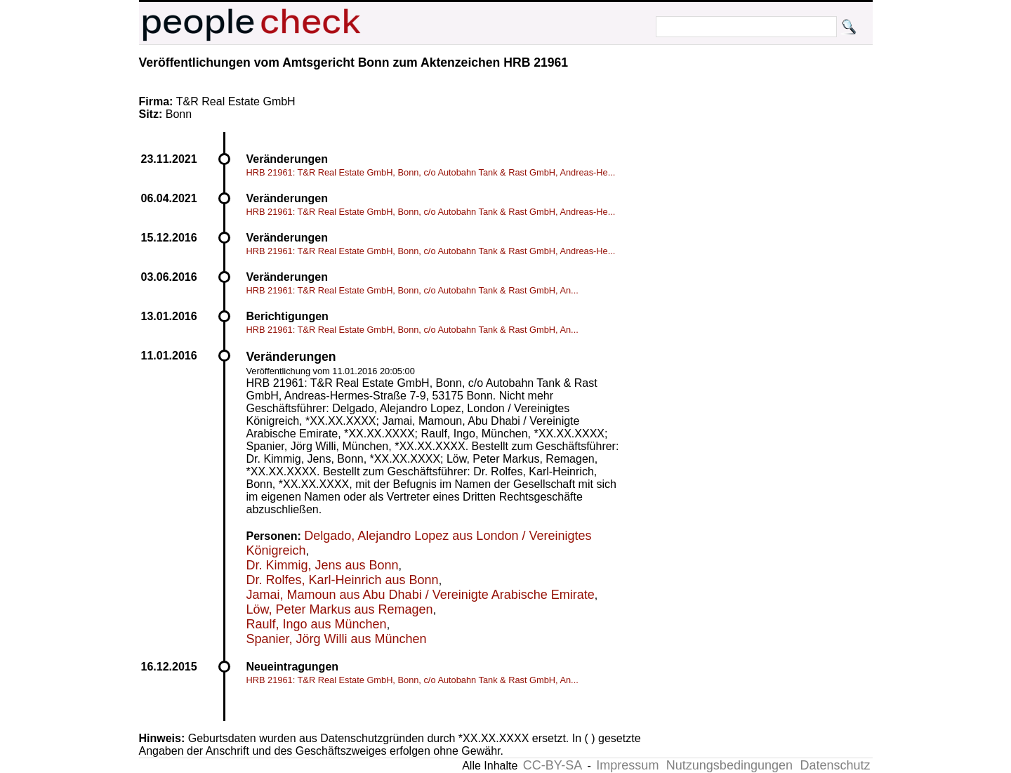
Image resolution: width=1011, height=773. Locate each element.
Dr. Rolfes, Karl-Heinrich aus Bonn (342, 580)
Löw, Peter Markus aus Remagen (339, 609)
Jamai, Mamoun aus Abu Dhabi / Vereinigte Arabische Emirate (420, 595)
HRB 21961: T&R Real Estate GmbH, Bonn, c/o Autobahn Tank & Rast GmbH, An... (412, 290)
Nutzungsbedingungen (729, 765)
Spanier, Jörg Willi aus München (336, 639)
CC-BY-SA (552, 765)
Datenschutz (835, 765)
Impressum (627, 765)
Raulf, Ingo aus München (316, 624)
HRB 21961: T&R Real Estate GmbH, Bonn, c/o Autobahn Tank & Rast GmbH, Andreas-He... (431, 172)
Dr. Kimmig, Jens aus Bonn (322, 565)
